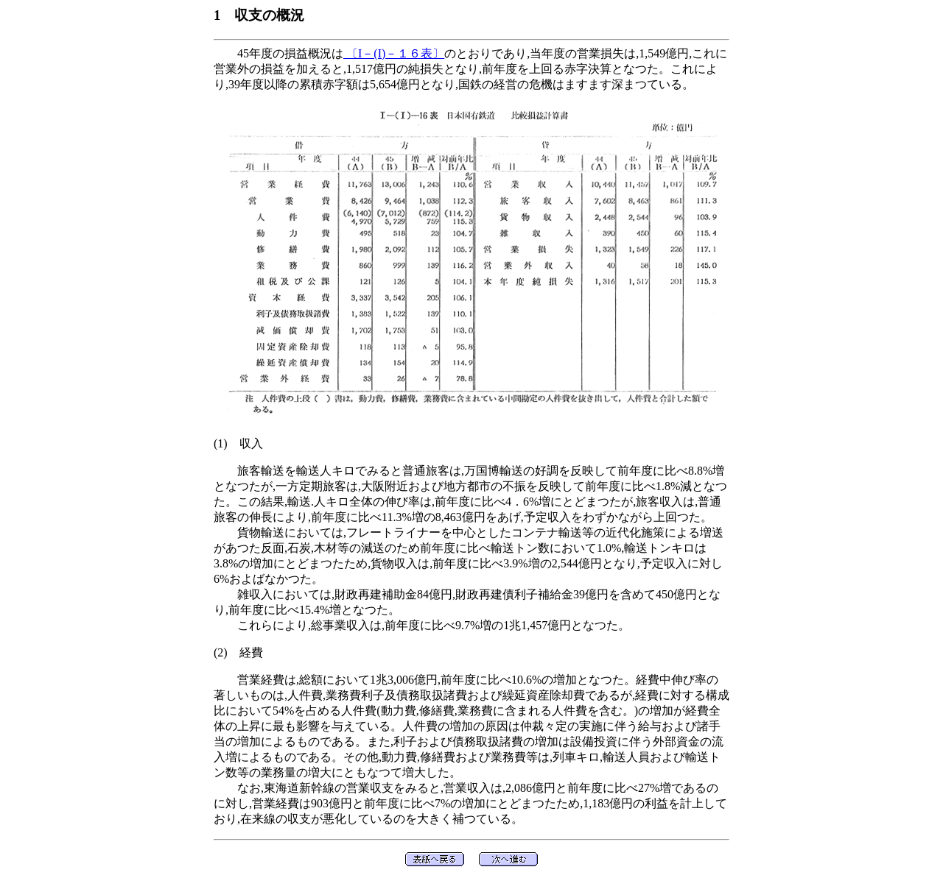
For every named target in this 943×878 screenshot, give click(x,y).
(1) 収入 (238, 443)
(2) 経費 (238, 652)
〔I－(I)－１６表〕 (393, 53)
